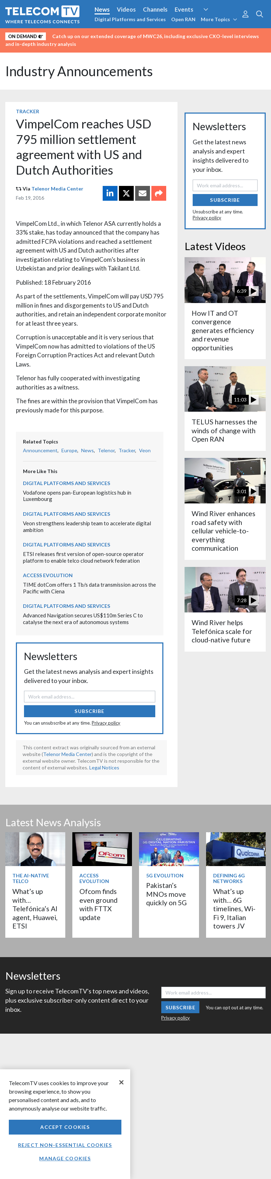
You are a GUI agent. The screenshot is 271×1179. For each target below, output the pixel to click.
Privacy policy (106, 723)
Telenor (106, 450)
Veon (145, 450)
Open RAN (183, 19)
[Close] (121, 1082)
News (102, 9)
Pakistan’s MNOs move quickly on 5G (166, 894)
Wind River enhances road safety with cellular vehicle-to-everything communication (223, 530)
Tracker (27, 111)
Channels (155, 9)
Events (184, 9)
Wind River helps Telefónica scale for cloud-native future (222, 631)
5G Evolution (164, 875)
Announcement (40, 450)
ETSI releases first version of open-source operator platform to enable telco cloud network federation (83, 557)
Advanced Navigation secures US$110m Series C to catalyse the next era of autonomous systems (83, 618)
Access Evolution (48, 575)
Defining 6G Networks (229, 878)
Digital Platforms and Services (130, 19)
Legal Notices (104, 767)
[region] (65, 1124)
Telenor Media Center (57, 189)
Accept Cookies (65, 1127)
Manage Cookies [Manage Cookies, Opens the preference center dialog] (65, 1158)
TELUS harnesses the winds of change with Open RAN (224, 430)
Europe (69, 450)
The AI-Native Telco (30, 878)
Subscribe (89, 711)
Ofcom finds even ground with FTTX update (98, 904)
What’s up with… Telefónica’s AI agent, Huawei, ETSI (35, 908)
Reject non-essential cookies (65, 1145)
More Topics (219, 19)
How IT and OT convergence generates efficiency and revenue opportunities (223, 330)
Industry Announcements (79, 71)
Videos (126, 9)
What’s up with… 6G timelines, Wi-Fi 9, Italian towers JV (234, 908)
